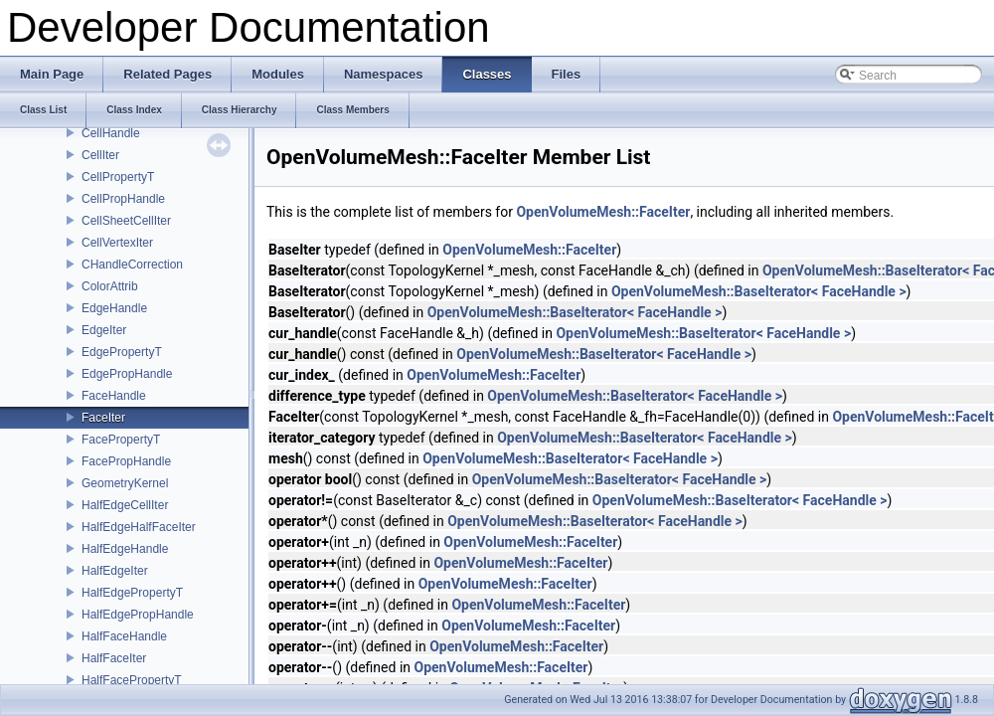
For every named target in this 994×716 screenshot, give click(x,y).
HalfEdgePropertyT (132, 593)
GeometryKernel (125, 483)
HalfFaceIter (114, 658)
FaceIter (103, 418)
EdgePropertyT (122, 352)
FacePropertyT (121, 440)
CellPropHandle (123, 199)
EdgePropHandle (127, 374)
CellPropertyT (118, 177)
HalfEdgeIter (115, 571)
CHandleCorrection (132, 264)
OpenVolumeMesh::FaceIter (603, 212)
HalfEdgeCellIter (125, 505)
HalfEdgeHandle (125, 549)
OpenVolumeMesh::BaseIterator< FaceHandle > (759, 291)
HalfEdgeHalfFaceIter (139, 527)
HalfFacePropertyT (132, 680)
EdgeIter (104, 330)
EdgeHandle (114, 308)
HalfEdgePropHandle (138, 615)
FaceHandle (114, 396)
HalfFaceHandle (124, 636)
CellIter (100, 155)
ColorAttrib (110, 286)
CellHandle (111, 133)
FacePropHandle (126, 461)
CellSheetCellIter (126, 221)
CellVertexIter (117, 243)
